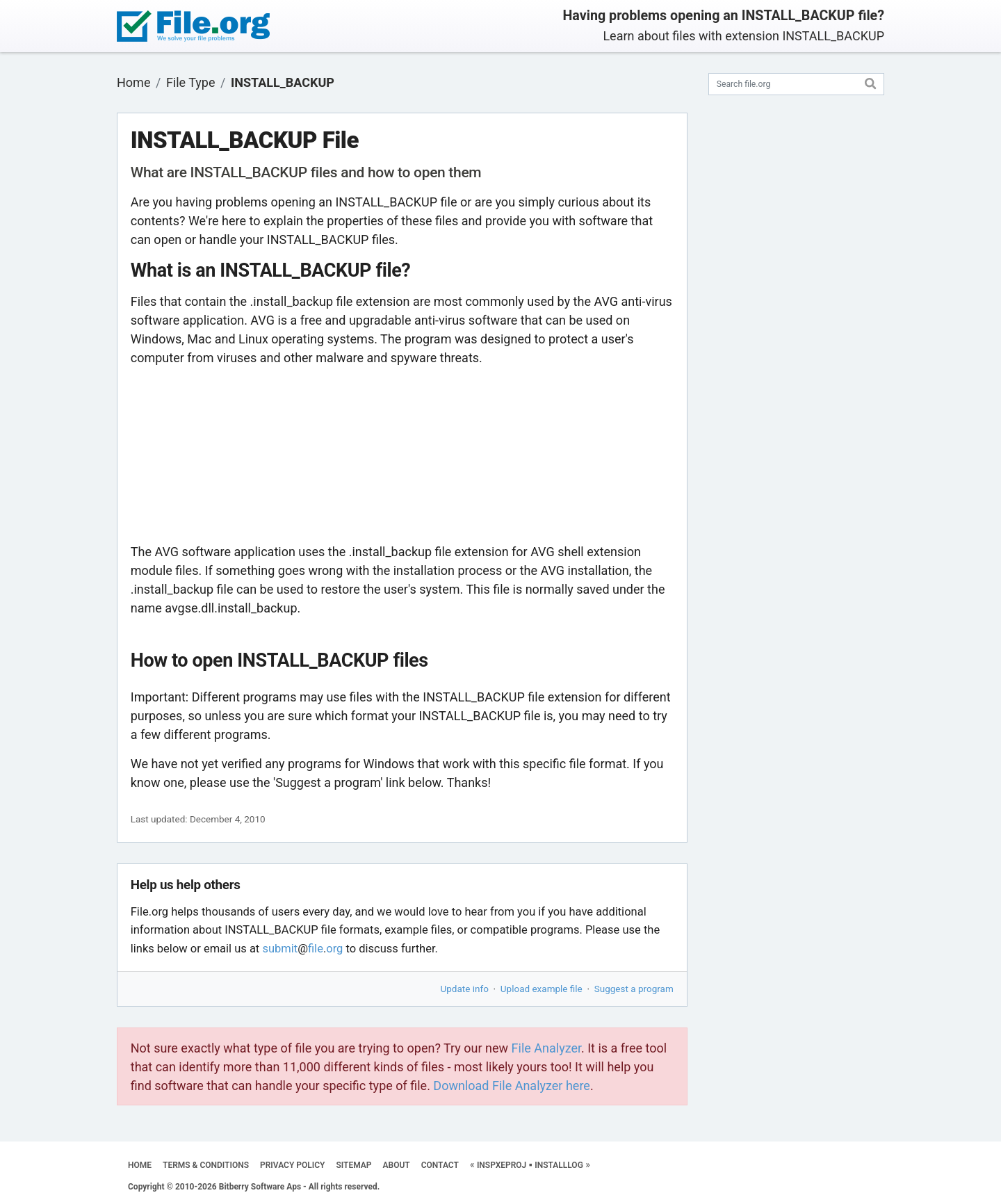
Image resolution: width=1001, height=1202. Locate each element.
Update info (465, 988)
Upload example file (541, 988)
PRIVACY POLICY (292, 1165)
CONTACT (440, 1165)
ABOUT (396, 1165)
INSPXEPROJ (501, 1165)
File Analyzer (546, 1048)
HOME (140, 1165)
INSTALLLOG (559, 1165)
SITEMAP (353, 1165)
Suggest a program (634, 988)
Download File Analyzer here (511, 1085)
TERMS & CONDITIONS (206, 1165)
